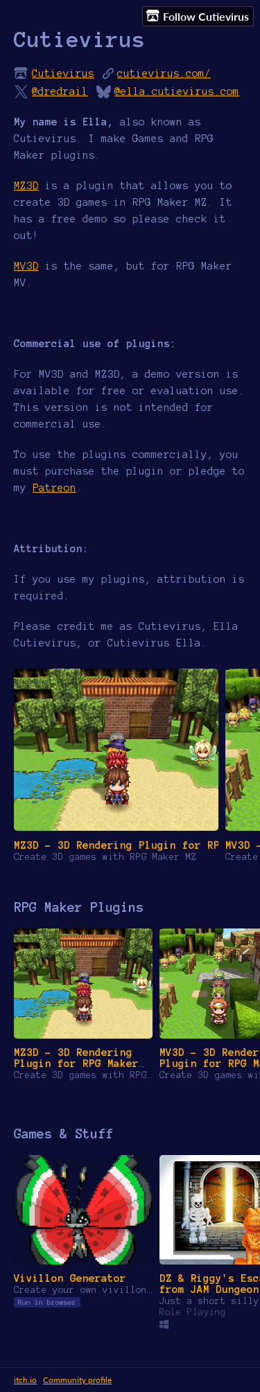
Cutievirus (63, 73)
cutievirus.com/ (164, 73)
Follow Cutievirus (197, 16)
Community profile (77, 1380)
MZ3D (26, 185)
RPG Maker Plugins (79, 907)
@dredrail (60, 91)
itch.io (25, 1380)
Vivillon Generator (70, 1278)
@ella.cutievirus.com (176, 91)
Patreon (54, 487)
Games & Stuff (63, 1134)
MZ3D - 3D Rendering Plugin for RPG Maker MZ (76, 1063)
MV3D (26, 266)
